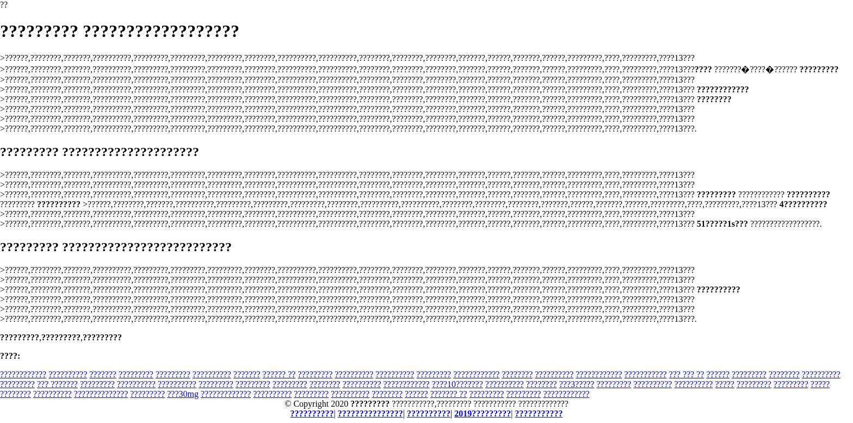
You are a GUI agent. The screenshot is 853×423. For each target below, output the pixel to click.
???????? (517, 374)
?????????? (67, 374)
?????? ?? (279, 374)
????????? (136, 374)
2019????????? (482, 413)
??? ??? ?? (686, 374)
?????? (718, 374)
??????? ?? (448, 394)
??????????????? (370, 413)
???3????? (577, 384)
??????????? (645, 374)
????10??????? (457, 384)
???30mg (183, 394)
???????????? (23, 374)
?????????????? (101, 394)
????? (724, 384)
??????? (102, 374)
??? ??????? (57, 384)
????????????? (226, 394)
